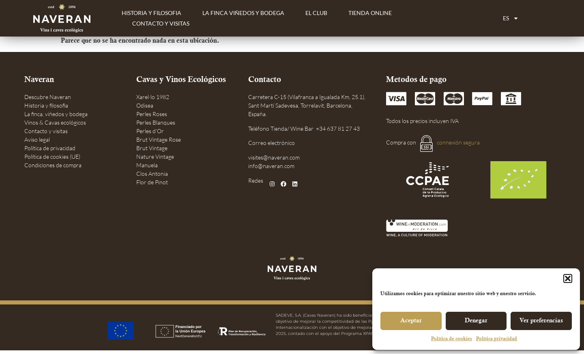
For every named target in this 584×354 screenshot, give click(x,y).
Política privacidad (496, 339)
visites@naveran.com (274, 157)
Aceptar (411, 321)
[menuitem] (511, 18)
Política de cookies (451, 339)
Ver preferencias (541, 321)
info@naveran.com (271, 165)
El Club (316, 12)
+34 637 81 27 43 (338, 128)
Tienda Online (370, 12)
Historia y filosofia (151, 12)
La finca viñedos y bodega (243, 12)
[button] (568, 278)
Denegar (476, 321)
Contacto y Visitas (160, 23)
